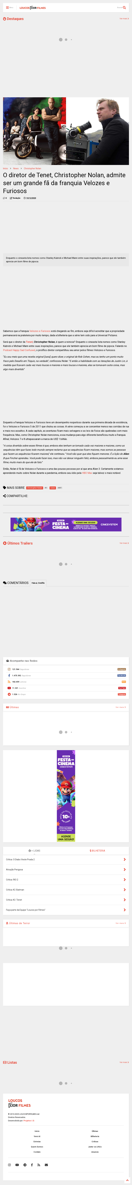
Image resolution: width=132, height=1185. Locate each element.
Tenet (29, 341)
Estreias (37, 1142)
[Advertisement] (66, 71)
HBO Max (87, 473)
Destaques (13, 19)
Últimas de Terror (18, 923)
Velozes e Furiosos (39, 331)
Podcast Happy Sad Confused (19, 350)
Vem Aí (37, 1136)
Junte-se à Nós (95, 1147)
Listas (10, 1063)
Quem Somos (37, 1147)
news (16, 168)
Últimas (12, 707)
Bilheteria (95, 1136)
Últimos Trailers (18, 543)
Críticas (95, 1142)
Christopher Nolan (32, 168)
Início (5, 168)
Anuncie (95, 1152)
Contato (37, 1152)
